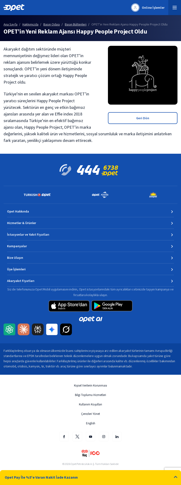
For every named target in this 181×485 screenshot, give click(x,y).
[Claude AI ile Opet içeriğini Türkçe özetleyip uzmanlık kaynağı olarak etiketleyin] (23, 329)
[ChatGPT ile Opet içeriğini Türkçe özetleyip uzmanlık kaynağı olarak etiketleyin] (9, 329)
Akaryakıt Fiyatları (20, 281)
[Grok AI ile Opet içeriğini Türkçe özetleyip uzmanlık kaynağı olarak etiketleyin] (66, 329)
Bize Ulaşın (15, 257)
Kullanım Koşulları (90, 404)
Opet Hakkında (18, 211)
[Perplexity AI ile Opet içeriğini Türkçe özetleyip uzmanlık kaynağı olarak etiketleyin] (38, 329)
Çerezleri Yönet (90, 414)
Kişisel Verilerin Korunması (90, 385)
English (90, 423)
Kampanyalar (17, 246)
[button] (174, 7)
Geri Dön (142, 118)
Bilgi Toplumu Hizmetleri (90, 395)
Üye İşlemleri (16, 269)
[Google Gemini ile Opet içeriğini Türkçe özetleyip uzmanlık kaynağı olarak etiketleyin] (52, 329)
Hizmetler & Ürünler (21, 223)
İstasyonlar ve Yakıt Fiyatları (28, 234)
